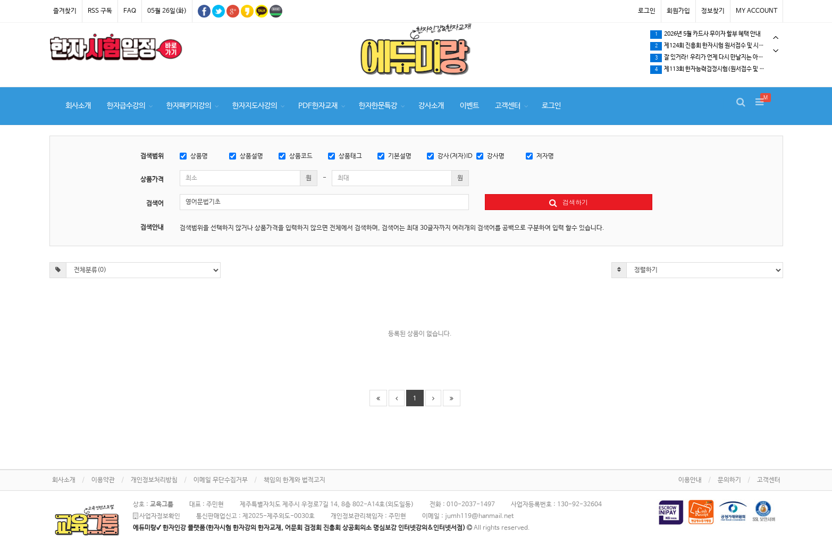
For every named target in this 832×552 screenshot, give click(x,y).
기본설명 (394, 156)
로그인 (646, 11)
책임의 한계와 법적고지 (294, 480)
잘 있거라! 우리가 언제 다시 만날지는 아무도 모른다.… (716, 58)
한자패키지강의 (188, 106)
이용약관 (103, 480)
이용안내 (690, 480)
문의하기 (729, 480)
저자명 (540, 156)
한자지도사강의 (254, 106)
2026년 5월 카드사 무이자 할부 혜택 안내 (705, 34)
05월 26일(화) (167, 11)
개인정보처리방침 (154, 480)
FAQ (129, 11)
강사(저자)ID (450, 156)
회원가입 (678, 11)
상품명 (194, 156)
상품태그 (345, 156)
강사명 (490, 156)
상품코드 (296, 156)
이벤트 (469, 106)
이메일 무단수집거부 (221, 480)
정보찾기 (713, 11)
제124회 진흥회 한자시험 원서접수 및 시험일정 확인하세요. (716, 46)
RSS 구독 (100, 11)
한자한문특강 (378, 106)
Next (776, 50)
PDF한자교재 (318, 106)
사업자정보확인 (156, 516)
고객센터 (507, 106)
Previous (776, 37)
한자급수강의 (126, 106)
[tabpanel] (115, 49)
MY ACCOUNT (756, 11)
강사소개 (431, 106)
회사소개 (78, 106)
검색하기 (568, 201)
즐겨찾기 (65, 11)
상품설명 (246, 156)
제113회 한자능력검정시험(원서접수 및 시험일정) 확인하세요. (716, 69)
